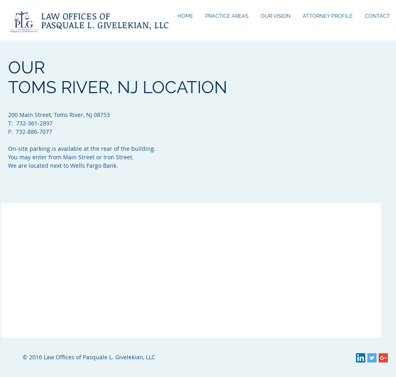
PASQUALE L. (68, 25)
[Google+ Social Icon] (383, 357)
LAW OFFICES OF (75, 16)
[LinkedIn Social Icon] (360, 357)
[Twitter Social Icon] (372, 357)
